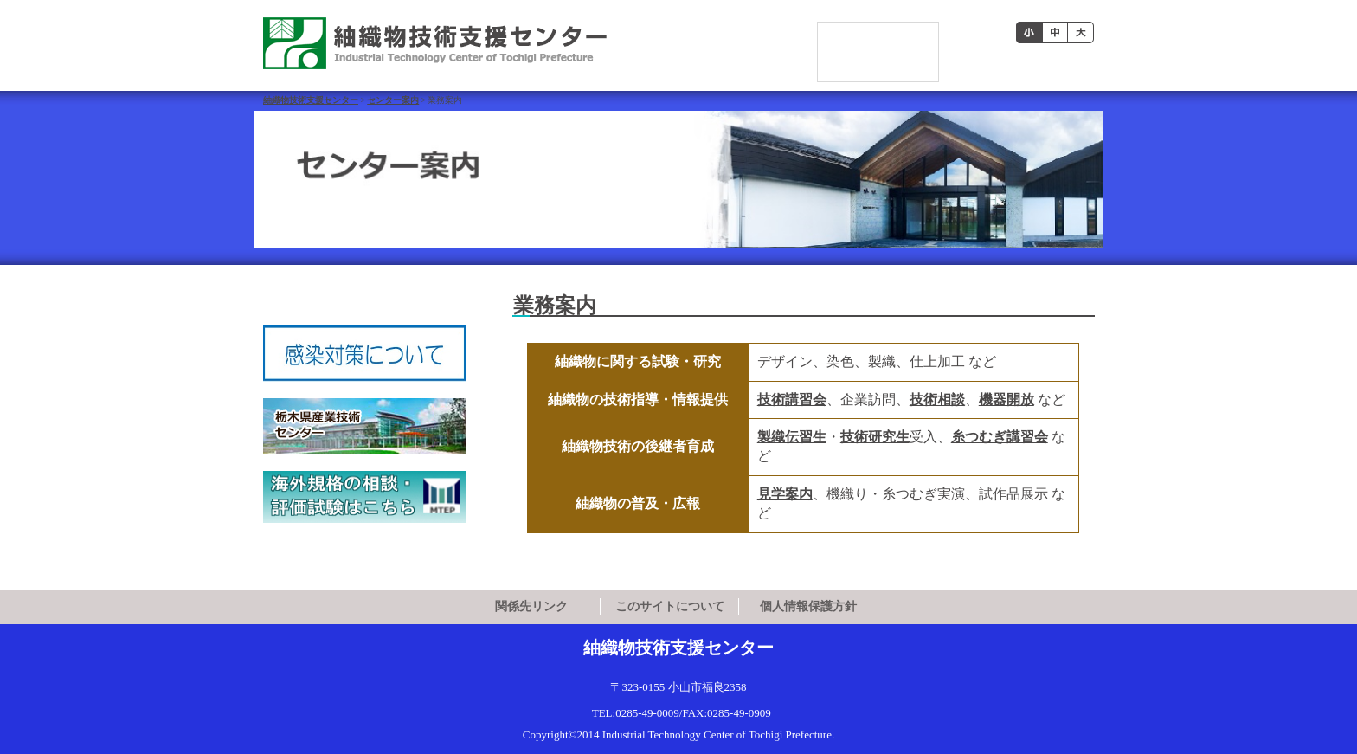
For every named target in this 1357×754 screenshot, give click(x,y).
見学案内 (785, 494)
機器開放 (1006, 399)
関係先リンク (531, 606)
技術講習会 (791, 399)
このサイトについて (669, 606)
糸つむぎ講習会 (999, 436)
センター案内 (393, 100)
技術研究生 (875, 436)
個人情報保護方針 (808, 606)
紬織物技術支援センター (310, 100)
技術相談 (937, 399)
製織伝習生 (791, 436)
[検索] (878, 34)
